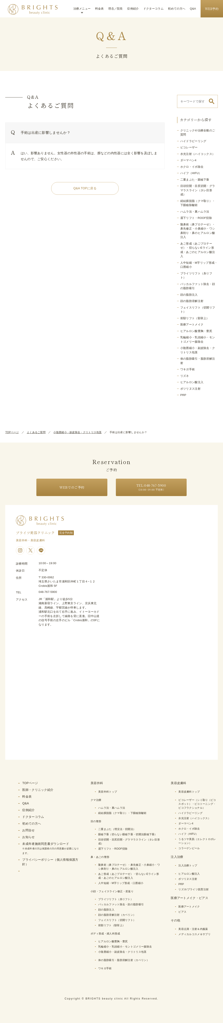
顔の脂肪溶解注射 (191, 301)
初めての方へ (176, 8)
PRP (183, 395)
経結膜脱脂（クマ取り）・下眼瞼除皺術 (122, 813)
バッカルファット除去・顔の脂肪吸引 (121, 904)
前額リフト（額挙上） (194, 318)
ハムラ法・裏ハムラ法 (194, 211)
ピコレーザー (189, 147)
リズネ (184, 375)
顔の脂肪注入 (189, 294)
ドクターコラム (153, 8)
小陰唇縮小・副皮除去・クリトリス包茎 (77, 432)
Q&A (193, 8)
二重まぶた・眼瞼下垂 (194, 179)
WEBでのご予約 (71, 487)
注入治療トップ (187, 865)
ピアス (182, 911)
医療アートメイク (191, 324)
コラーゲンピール (189, 848)
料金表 (99, 8)
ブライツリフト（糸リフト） (115, 899)
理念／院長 (115, 8)
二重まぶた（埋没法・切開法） (117, 829)
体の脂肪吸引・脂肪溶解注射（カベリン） (123, 960)
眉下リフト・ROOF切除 (196, 218)
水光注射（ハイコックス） (197, 154)
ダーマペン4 (188, 160)
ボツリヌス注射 (190, 388)
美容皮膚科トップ (189, 791)
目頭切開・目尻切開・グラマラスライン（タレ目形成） (197, 190)
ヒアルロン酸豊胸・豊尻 (196, 331)
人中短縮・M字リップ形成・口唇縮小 (120, 883)
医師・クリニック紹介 (37, 790)
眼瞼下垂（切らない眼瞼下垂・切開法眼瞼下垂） (127, 834)
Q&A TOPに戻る (84, 188)
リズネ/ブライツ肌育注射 (193, 889)
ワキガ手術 (187, 369)
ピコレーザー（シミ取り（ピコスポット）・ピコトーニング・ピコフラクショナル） (197, 803)
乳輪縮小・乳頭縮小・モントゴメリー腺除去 (125, 946)
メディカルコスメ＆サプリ (194, 934)
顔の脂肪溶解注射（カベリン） (117, 914)
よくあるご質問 (36, 432)
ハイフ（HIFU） (191, 173)
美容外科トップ (107, 791)
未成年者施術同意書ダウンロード (50, 848)
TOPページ (12, 432)
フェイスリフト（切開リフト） (117, 920)
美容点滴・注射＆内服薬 (193, 929)
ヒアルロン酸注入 (191, 382)
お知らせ (28, 837)
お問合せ (28, 830)
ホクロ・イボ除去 (191, 166)
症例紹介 (133, 8)
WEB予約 (212, 9)
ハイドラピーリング (193, 141)
